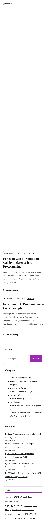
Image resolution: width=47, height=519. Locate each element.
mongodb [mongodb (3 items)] (29, 344)
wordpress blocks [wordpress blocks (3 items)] (32, 371)
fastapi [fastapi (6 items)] (8, 330)
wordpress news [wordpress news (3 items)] (10, 380)
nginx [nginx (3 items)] (38, 349)
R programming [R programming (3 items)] (23, 353)
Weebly (13, 216)
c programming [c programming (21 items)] (14, 325)
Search (36, 179)
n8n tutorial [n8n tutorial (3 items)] (31, 349)
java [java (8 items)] (39, 334)
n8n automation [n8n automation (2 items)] (9, 349)
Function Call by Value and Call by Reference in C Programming (21, 83)
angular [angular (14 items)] (18, 317)
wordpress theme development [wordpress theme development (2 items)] (13, 391)
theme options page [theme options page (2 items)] (17, 358)
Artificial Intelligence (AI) (20, 198)
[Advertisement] (23, 40)
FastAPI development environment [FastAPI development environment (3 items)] (23, 330)
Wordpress (14, 223)
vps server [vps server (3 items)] (32, 362)
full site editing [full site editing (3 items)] (10, 334)
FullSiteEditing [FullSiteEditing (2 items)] (20, 334)
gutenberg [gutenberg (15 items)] (30, 334)
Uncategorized (8, 73)
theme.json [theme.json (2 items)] (8, 358)
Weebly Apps (15, 219)
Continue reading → (11, 110)
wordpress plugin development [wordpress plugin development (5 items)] (28, 379)
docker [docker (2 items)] (35, 326)
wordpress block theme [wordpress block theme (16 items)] (18, 375)
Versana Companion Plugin (21, 212)
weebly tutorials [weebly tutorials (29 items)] (15, 370)
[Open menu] (42, 6)
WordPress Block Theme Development (25, 226)
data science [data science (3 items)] (28, 326)
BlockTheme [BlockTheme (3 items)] (9, 321)
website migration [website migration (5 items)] (12, 365)
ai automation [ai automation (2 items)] (8, 317)
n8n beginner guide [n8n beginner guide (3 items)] (21, 349)
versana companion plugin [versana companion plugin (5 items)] (15, 362)
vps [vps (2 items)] (27, 362)
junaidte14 (30, 74)
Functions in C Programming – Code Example (23, 126)
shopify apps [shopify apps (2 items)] (32, 353)
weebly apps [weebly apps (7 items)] (34, 365)
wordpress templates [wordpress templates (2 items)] (27, 388)
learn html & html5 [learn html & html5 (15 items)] (24, 338)
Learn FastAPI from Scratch (21, 202)
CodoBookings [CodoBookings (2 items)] (18, 321)
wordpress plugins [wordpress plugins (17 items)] (15, 383)
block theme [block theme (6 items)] (28, 317)
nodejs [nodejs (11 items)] (8, 352)
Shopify (13, 205)
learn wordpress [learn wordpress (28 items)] (15, 344)
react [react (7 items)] (15, 353)
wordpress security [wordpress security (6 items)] (12, 388)
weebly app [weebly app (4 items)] (24, 365)
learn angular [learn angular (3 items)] (9, 339)
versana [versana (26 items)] (28, 357)
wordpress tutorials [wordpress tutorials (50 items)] (19, 396)
